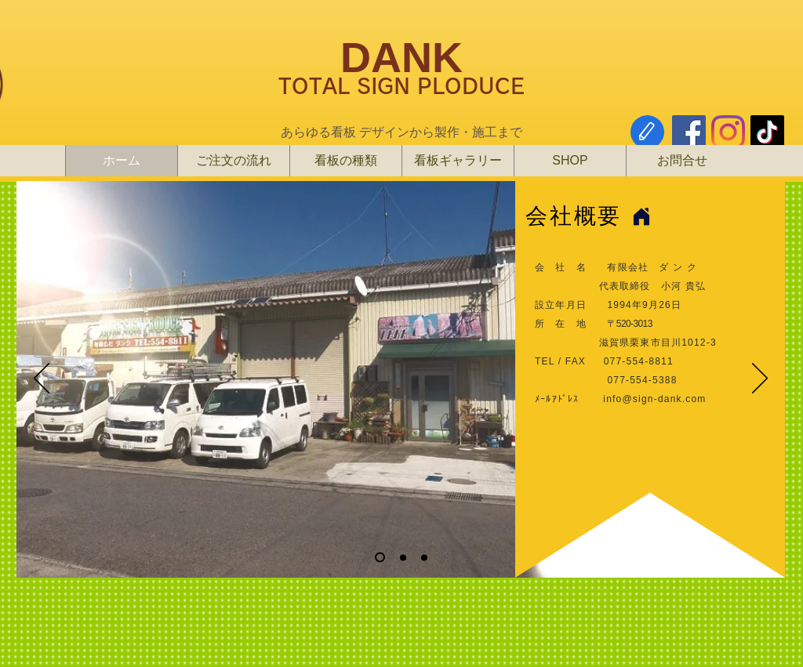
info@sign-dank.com (654, 398)
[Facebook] (689, 132)
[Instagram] (728, 132)
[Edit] (647, 132)
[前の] (41, 379)
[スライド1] (380, 558)
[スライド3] (424, 557)
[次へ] (760, 379)
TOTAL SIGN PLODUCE (401, 85)
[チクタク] (767, 132)
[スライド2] (403, 557)
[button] (570, 160)
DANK (401, 57)
